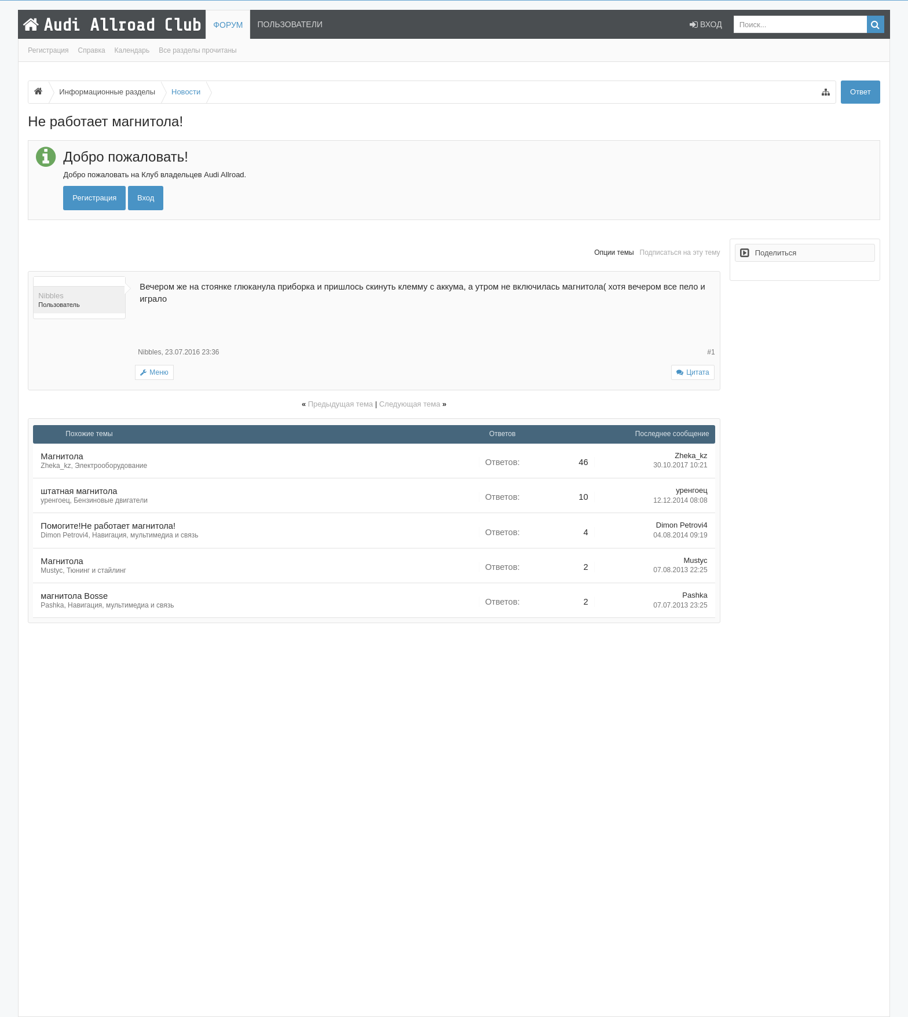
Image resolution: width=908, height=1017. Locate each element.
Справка (91, 50)
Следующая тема (410, 404)
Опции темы (614, 252)
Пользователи (289, 24)
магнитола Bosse (74, 596)
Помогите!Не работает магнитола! (108, 526)
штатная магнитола (79, 491)
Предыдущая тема (340, 404)
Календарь (132, 50)
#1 (711, 352)
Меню (154, 372)
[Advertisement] (374, 819)
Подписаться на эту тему (680, 252)
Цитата (697, 372)
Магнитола (62, 456)
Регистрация (48, 50)
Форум (228, 25)
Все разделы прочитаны (198, 50)
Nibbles (50, 295)
